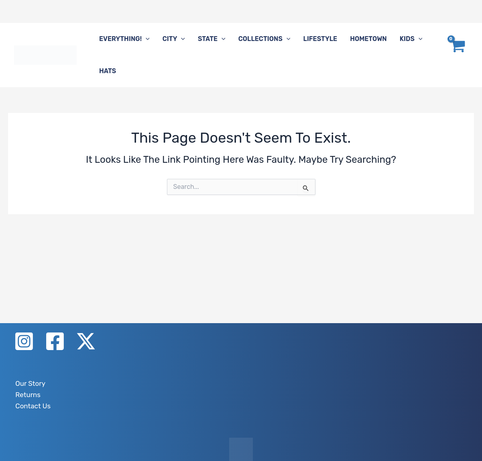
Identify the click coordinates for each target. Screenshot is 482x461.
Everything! (124, 39)
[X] (86, 343)
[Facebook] (55, 343)
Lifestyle (320, 39)
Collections (264, 39)
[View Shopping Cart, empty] (457, 55)
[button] (146, 39)
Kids (411, 39)
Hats (107, 71)
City (174, 39)
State (212, 39)
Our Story (28, 384)
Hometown (368, 39)
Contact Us (30, 406)
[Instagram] (24, 343)
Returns (26, 395)
